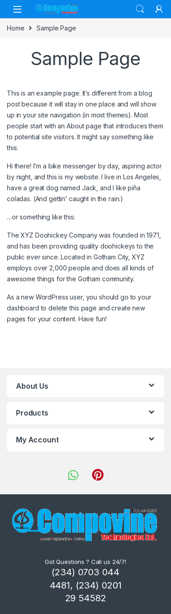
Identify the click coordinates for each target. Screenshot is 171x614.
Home (15, 28)
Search (140, 9)
